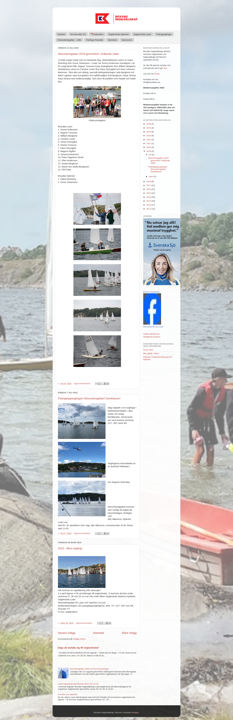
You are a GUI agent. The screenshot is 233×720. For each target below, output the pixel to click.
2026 (148, 124)
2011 (148, 209)
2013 (148, 201)
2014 (148, 197)
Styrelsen (112, 40)
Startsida (98, 632)
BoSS (157, 74)
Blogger (135, 712)
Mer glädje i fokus (151, 353)
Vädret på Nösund (151, 334)
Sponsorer (127, 40)
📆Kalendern (96, 34)
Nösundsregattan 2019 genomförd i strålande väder (88, 53)
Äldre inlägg (129, 632)
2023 (148, 135)
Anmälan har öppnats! (67, 694)
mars (151, 176)
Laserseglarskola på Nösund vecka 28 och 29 (78, 684)
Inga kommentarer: (82, 383)
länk (165, 68)
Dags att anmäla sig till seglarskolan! (78, 647)
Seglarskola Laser (142, 34)
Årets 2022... (149, 350)
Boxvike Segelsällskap (151, 292)
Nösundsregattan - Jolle (69, 40)
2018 (148, 181)
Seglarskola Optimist (118, 34)
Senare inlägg (66, 632)
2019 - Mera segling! (70, 548)
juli (150, 154)
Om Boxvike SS (78, 34)
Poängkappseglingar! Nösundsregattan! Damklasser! (89, 398)
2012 (148, 205)
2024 (148, 132)
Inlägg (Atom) (79, 639)
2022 (148, 139)
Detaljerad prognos (151, 337)
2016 (148, 189)
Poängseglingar (163, 34)
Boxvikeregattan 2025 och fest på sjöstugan (89, 669)
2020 (148, 147)
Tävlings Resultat (94, 40)
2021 (148, 143)
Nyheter (62, 34)
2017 (148, 185)
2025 (148, 128)
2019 (148, 151)
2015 (148, 193)
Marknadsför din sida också (153, 327)
